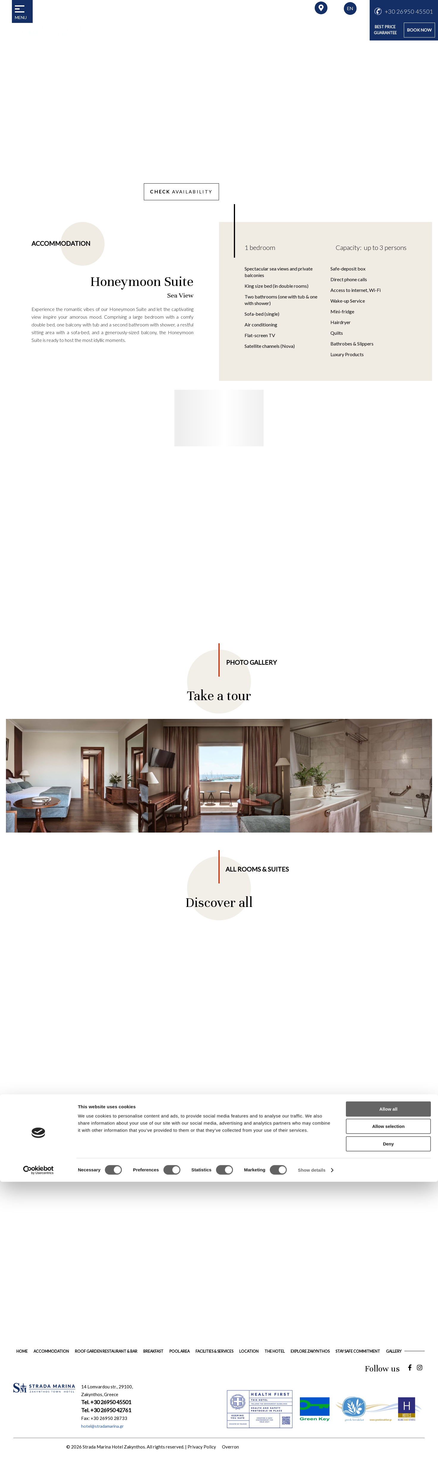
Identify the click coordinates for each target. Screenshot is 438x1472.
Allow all (388, 1399)
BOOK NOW (418, 30)
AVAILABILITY (175, 192)
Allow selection (388, 1416)
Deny (388, 1434)
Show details (312, 1460)
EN (350, 8)
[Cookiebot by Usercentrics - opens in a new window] (38, 1460)
